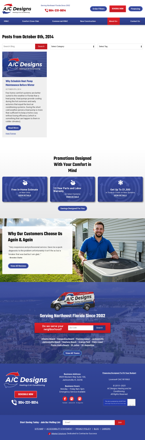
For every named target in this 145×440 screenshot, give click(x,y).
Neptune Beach (69, 342)
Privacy (130, 404)
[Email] (94, 422)
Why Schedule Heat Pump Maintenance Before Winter (22, 83)
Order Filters (98, 9)
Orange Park (84, 342)
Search (41, 46)
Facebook (65, 398)
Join (120, 422)
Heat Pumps (11, 133)
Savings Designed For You (72, 208)
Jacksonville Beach (51, 342)
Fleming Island (83, 338)
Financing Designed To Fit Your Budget (119, 372)
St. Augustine (87, 345)
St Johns (75, 345)
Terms (133, 404)
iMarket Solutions (59, 433)
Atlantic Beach (48, 338)
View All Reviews (18, 265)
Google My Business (71, 398)
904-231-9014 (57, 10)
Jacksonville (98, 338)
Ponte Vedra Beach (60, 345)
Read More (13, 128)
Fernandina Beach (65, 338)
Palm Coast (97, 342)
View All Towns (73, 353)
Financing (135, 9)
